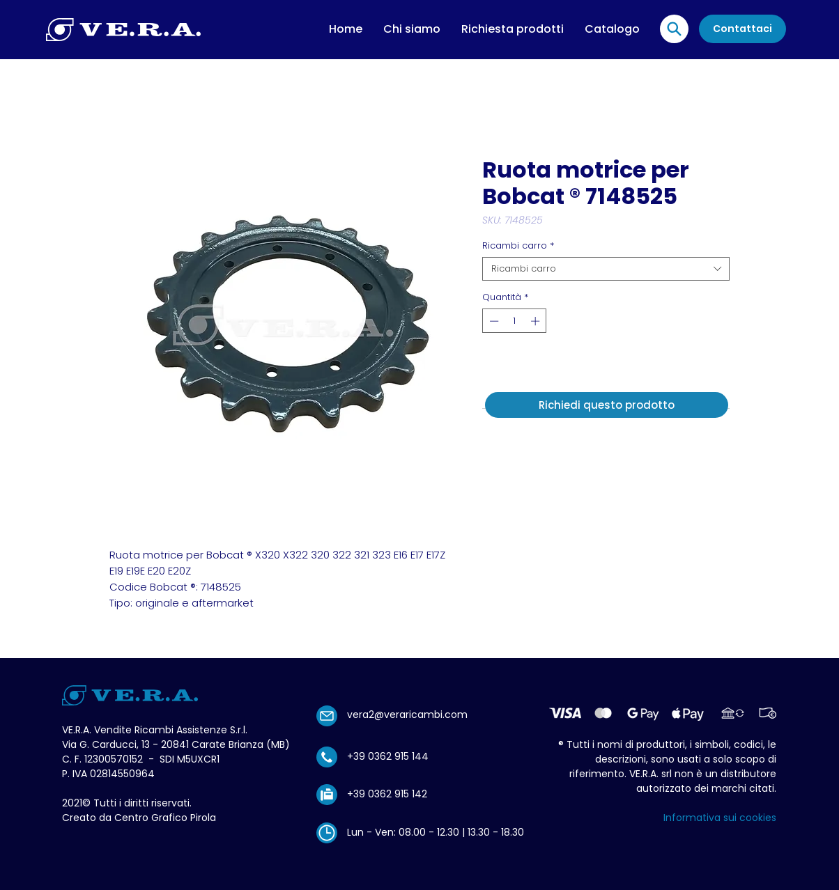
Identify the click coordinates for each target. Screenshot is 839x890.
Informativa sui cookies (719, 818)
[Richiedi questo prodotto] (606, 405)
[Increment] (536, 321)
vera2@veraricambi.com (407, 714)
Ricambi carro (518, 245)
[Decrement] (492, 321)
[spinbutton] (514, 321)
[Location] (674, 29)
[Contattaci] (742, 29)
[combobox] (606, 269)
